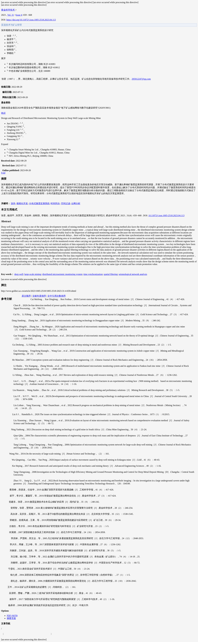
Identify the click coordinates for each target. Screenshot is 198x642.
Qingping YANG (15, 127)
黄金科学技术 (8, 10)
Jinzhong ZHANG (15, 133)
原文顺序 (26, 296)
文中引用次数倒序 (57, 296)
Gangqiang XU (14, 136)
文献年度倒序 (39, 296)
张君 (9, 36)
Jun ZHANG (13, 123)
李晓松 (10, 53)
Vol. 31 (10, 15)
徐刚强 (10, 50)
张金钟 (10, 46)
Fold (3, 173)
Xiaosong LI (13, 139)
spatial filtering (110, 274)
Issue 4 (19, 15)
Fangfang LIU (13, 130)
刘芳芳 (10, 43)
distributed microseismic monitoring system (62, 274)
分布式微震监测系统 (39, 203)
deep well (18, 274)
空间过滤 (65, 203)
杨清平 (10, 39)
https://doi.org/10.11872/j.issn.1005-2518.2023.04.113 (31, 20)
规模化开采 (22, 203)
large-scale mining (32, 274)
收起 (3, 113)
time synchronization (93, 274)
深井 (13, 203)
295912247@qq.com (141, 79)
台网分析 (75, 203)
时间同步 (55, 203)
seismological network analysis (133, 274)
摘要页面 (11, 618)
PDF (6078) (12, 615)
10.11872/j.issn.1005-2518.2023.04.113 (166, 215)
